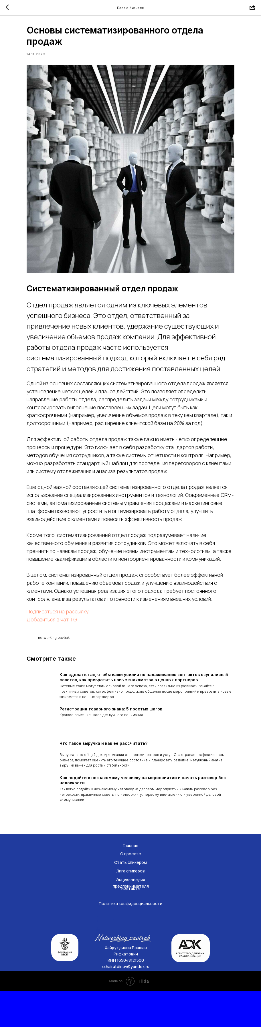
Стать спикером (130, 898)
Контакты (130, 924)
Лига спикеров (130, 906)
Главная (130, 881)
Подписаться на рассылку (70, 640)
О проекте (130, 889)
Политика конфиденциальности (130, 939)
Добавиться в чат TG (64, 648)
